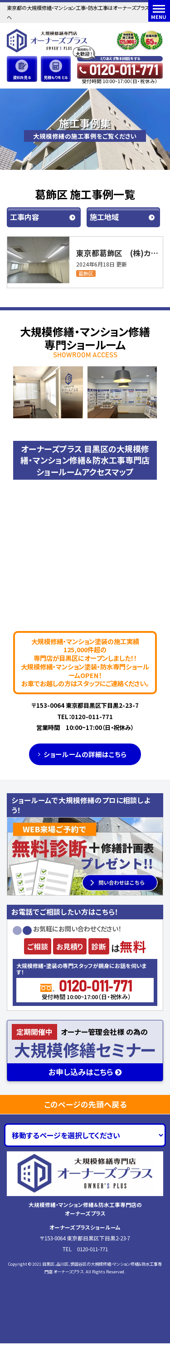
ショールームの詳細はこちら (85, 754)
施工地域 (104, 216)
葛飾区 (85, 273)
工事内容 (24, 216)
